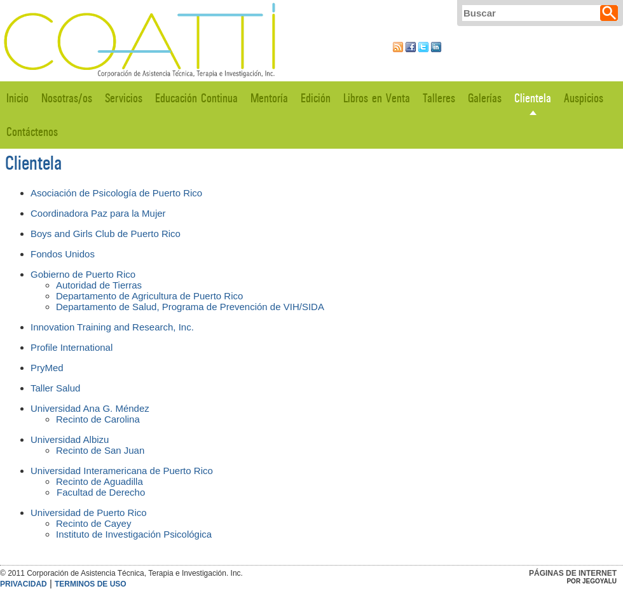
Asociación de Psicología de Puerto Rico (116, 192)
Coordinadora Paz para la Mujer (98, 213)
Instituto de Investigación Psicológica (134, 534)
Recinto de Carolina (98, 419)
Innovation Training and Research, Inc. (112, 327)
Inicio (17, 98)
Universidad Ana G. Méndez (90, 408)
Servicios (123, 98)
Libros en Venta (376, 98)
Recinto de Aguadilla (99, 481)
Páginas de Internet (573, 573)
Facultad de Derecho (101, 492)
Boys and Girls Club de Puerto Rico (106, 233)
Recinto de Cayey (93, 523)
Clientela (532, 98)
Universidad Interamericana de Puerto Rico (122, 470)
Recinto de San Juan (100, 450)
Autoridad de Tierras (99, 285)
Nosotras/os (66, 98)
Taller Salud (55, 388)
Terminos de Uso (91, 584)
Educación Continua (196, 98)
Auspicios (583, 98)
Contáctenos (32, 132)
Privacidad (23, 584)
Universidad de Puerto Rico (89, 512)
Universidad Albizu (70, 439)
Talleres (439, 98)
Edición (316, 98)
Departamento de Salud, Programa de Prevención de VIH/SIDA (190, 306)
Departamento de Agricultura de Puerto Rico (149, 295)
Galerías (485, 98)
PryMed (47, 367)
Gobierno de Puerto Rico (83, 274)
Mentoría (269, 98)
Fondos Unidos (63, 253)
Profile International (73, 347)
